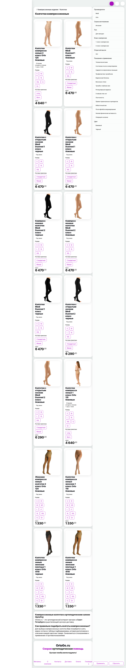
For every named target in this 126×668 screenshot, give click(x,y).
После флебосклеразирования (106, 109)
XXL (38, 82)
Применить (101, 663)
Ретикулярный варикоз (103, 90)
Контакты (57, 661)
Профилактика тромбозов (104, 74)
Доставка (68, 661)
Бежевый (99, 125)
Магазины (37, 661)
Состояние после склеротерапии (106, 66)
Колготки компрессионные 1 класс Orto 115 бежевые (71, 394)
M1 (42, 505)
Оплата (78, 661)
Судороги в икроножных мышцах (106, 70)
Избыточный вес (101, 105)
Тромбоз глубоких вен (103, 86)
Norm (38, 97)
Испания (98, 25)
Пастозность (100, 97)
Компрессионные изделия (48, 10)
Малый (69, 87)
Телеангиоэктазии (102, 62)
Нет (97, 54)
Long (38, 93)
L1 (41, 509)
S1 (41, 501)
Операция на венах (102, 117)
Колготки (63, 10)
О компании (47, 663)
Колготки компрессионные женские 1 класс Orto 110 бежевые (71, 484)
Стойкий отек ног (101, 93)
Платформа (88, 663)
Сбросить (116, 663)
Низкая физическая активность (106, 113)
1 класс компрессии (102, 42)
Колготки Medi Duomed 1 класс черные (40, 309)
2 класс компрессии (102, 46)
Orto (97, 17)
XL (41, 78)
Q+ (37, 86)
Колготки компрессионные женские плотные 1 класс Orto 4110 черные (41, 565)
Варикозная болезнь (102, 78)
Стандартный (71, 83)
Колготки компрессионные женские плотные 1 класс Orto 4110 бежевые (71, 565)
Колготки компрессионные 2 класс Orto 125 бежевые (41, 54)
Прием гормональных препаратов (107, 101)
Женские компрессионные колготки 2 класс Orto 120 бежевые (41, 484)
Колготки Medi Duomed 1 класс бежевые (70, 53)
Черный (98, 129)
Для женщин (100, 34)
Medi (97, 13)
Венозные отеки (101, 82)
